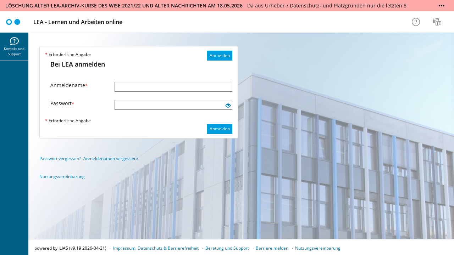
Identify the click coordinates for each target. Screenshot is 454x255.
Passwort (62, 103)
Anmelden (220, 55)
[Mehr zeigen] (441, 6)
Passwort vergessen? (60, 158)
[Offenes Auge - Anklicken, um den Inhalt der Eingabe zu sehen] (228, 105)
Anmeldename (69, 85)
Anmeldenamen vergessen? (110, 158)
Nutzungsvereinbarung (62, 177)
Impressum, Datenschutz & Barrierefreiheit (156, 248)
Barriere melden (272, 248)
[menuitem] (438, 22)
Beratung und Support (227, 248)
